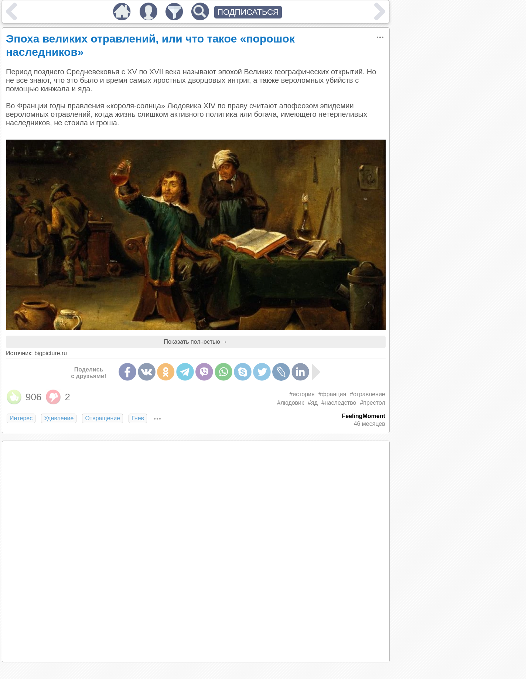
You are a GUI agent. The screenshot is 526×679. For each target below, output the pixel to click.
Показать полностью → (196, 342)
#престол (372, 403)
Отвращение (102, 418)
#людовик (290, 403)
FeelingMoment (363, 416)
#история (301, 394)
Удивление (59, 418)
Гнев (138, 418)
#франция (332, 394)
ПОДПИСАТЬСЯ (248, 12)
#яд (313, 403)
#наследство (338, 403)
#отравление (367, 394)
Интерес (21, 418)
